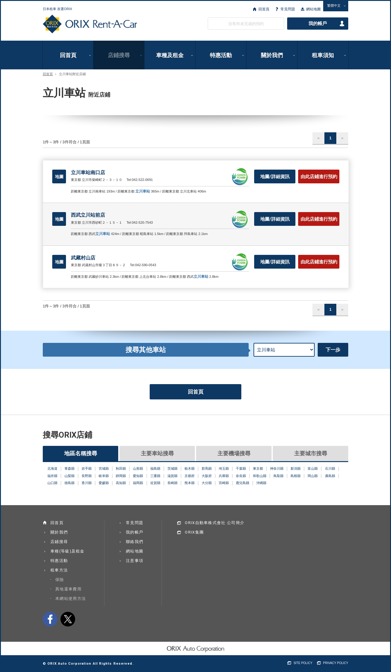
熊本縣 (190, 483)
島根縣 (296, 476)
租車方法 (59, 570)
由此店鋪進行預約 (319, 176)
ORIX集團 (194, 532)
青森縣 (69, 468)
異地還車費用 (68, 589)
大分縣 (207, 483)
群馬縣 (207, 468)
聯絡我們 (134, 541)
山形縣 (138, 468)
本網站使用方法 (70, 598)
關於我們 (272, 55)
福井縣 (52, 476)
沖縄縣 (261, 483)
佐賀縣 (155, 483)
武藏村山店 (83, 258)
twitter (67, 619)
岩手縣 (87, 468)
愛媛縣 (104, 483)
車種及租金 (170, 55)
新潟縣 (296, 468)
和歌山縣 (259, 476)
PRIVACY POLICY (335, 663)
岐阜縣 (104, 476)
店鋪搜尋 (119, 55)
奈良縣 (241, 476)
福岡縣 (138, 483)
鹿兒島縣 (242, 483)
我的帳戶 (318, 23)
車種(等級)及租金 (67, 551)
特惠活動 (221, 55)
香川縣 (87, 483)
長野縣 (87, 476)
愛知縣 (138, 476)
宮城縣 (104, 468)
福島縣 (155, 468)
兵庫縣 (224, 476)
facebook (50, 619)
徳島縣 (69, 483)
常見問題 (287, 9)
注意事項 (134, 560)
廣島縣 (330, 476)
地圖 (59, 176)
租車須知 (323, 55)
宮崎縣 (224, 483)
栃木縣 (190, 468)
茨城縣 (172, 468)
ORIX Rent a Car (90, 24)
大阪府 (207, 476)
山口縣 (52, 483)
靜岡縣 (121, 476)
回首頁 (263, 9)
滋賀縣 (172, 476)
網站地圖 (313, 9)
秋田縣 (121, 468)
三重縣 (155, 476)
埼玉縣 (224, 468)
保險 (59, 579)
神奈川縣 (276, 468)
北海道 (52, 468)
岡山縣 (313, 476)
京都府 (190, 476)
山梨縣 (69, 476)
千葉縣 (241, 468)
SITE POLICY (303, 663)
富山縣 (313, 468)
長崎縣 (172, 483)
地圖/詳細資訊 (275, 176)
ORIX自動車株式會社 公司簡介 (214, 522)
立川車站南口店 (88, 172)
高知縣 (121, 483)
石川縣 (330, 468)
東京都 (258, 468)
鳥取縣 (278, 476)
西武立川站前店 (88, 215)
